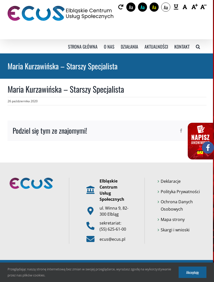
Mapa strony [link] (173, 219)
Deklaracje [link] (171, 181)
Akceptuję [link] (192, 272)
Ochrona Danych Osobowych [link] (177, 205)
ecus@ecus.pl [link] (112, 239)
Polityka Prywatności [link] (180, 191)
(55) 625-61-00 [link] (113, 229)
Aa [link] (131, 7)
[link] (120, 7)
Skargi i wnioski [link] (175, 230)
